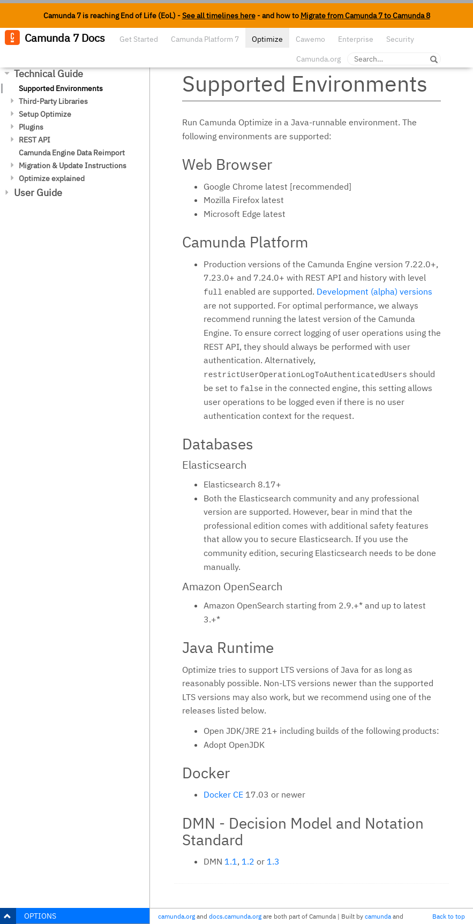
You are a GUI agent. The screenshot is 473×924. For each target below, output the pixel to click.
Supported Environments (61, 88)
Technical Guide (48, 73)
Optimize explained (52, 178)
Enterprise (355, 39)
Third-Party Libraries (53, 101)
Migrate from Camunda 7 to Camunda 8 (365, 15)
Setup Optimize (45, 114)
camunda (378, 916)
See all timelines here (219, 15)
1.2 (248, 861)
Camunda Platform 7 (205, 39)
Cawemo (310, 39)
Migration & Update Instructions (72, 165)
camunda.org (176, 916)
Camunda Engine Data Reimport (72, 152)
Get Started (138, 39)
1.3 (273, 861)
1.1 (230, 861)
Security (400, 39)
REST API (34, 140)
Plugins (31, 127)
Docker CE (223, 794)
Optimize (267, 39)
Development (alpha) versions (374, 291)
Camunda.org (318, 59)
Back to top (448, 916)
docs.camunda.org (235, 916)
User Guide (38, 192)
